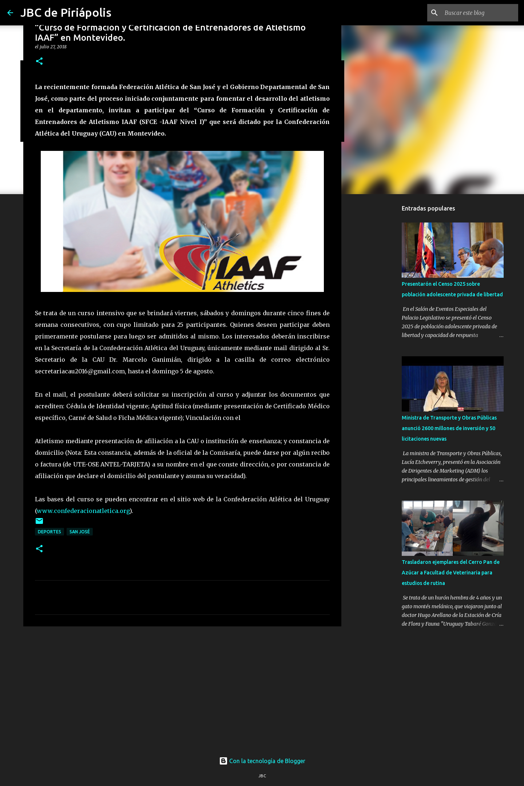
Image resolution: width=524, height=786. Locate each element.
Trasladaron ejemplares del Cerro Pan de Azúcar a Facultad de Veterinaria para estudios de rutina (451, 572)
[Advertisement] (182, 688)
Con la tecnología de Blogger (262, 761)
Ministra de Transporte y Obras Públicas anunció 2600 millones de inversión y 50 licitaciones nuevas (449, 428)
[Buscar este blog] (480, 12)
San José (80, 531)
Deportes (49, 531)
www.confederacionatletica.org (83, 510)
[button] (39, 62)
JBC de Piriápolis (65, 12)
